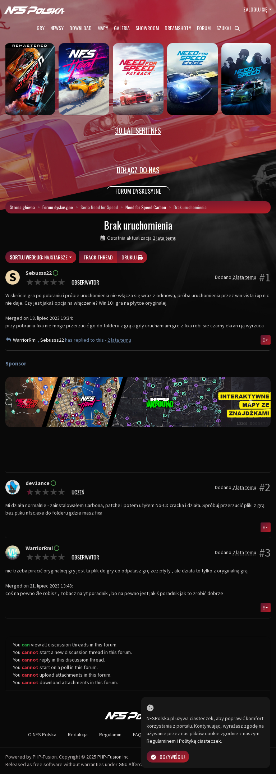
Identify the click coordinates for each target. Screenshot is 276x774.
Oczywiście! (168, 756)
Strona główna (22, 207)
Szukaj (228, 28)
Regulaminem (161, 741)
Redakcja (78, 734)
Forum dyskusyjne (57, 207)
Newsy (57, 28)
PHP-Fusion (109, 757)
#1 (265, 277)
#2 (265, 487)
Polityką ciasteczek (200, 741)
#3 (265, 552)
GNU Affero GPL (135, 764)
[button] (25, 402)
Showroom (147, 28)
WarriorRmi (25, 340)
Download (80, 28)
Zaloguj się (255, 9)
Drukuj (132, 257)
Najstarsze (39, 257)
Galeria (122, 28)
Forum (204, 28)
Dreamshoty (178, 28)
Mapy (102, 28)
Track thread (98, 257)
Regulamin (110, 734)
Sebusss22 (52, 340)
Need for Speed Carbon (145, 207)
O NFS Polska (42, 734)
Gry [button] (41, 28)
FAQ (137, 734)
